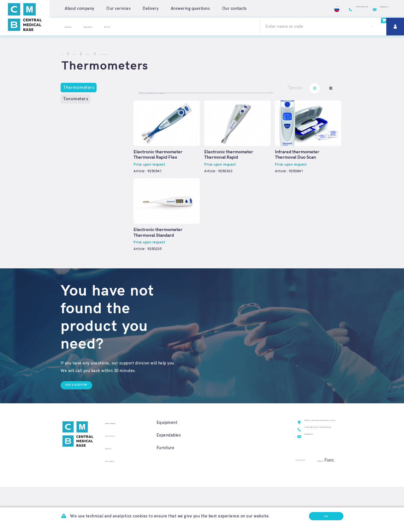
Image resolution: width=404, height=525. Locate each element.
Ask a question (85, 408)
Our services (118, 8)
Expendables (110, 26)
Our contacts (234, 8)
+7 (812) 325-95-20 (306, 460)
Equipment (75, 26)
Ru (281, 8)
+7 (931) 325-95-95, (267, 460)
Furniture (143, 26)
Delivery (150, 8)
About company (79, 8)
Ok (316, 514)
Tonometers (75, 98)
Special (296, 87)
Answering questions (190, 8)
